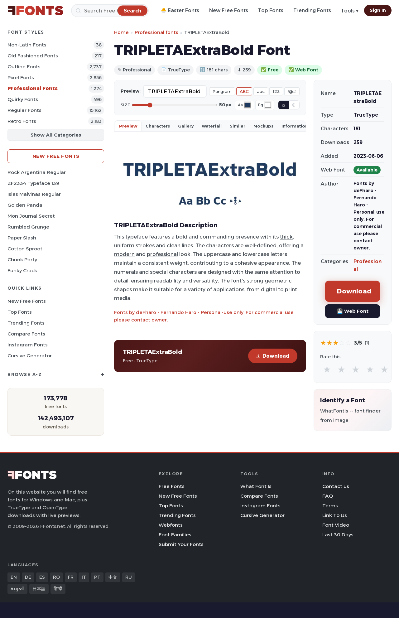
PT (97, 577)
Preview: (131, 91)
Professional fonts (156, 32)
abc (261, 91)
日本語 (39, 588)
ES (42, 577)
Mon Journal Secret (31, 216)
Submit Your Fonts (181, 544)
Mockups (263, 125)
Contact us (335, 486)
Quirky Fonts (22, 99)
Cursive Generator (29, 356)
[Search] (110, 10)
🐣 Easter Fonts (180, 10)
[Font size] (174, 105)
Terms (330, 506)
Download (272, 356)
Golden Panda (24, 205)
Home (121, 32)
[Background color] (268, 105)
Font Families (175, 535)
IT (84, 577)
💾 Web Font (352, 311)
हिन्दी (58, 588)
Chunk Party (22, 260)
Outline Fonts (24, 67)
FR (71, 577)
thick (286, 237)
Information (294, 125)
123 (276, 91)
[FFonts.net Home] (35, 11)
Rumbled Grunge (28, 227)
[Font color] (247, 105)
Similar (237, 125)
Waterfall (212, 125)
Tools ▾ (349, 11)
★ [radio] (327, 369)
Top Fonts (270, 10)
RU (128, 577)
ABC (244, 91)
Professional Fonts (32, 88)
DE (28, 577)
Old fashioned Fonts (32, 56)
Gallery (186, 125)
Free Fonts (172, 486)
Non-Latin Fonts (26, 45)
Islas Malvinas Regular (34, 194)
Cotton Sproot (24, 249)
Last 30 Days (337, 535)
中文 (112, 577)
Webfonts (171, 525)
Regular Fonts (24, 110)
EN (14, 577)
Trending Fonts (312, 10)
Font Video (335, 525)
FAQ (327, 496)
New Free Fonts (228, 10)
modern (124, 254)
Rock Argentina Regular (36, 172)
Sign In (378, 10)
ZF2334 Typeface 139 (33, 183)
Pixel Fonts (20, 77)
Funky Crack (22, 270)
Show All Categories (56, 135)
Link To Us (334, 515)
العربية (17, 588)
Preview (128, 125)
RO (56, 577)
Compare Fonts (26, 334)
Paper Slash (21, 238)
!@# (292, 91)
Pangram (222, 91)
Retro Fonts (21, 121)
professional (162, 254)
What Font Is (256, 486)
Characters (158, 125)
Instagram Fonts (27, 345)
